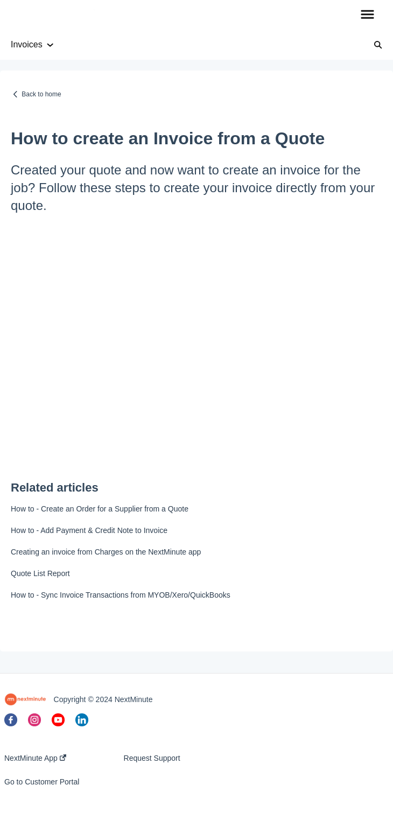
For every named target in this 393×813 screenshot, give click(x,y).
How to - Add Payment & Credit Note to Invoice (89, 530)
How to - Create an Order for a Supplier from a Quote (99, 508)
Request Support (152, 758)
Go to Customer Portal (41, 781)
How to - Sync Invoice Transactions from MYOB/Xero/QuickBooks (120, 595)
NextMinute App (35, 758)
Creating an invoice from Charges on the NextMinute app (106, 552)
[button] (367, 15)
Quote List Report (40, 573)
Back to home (41, 94)
